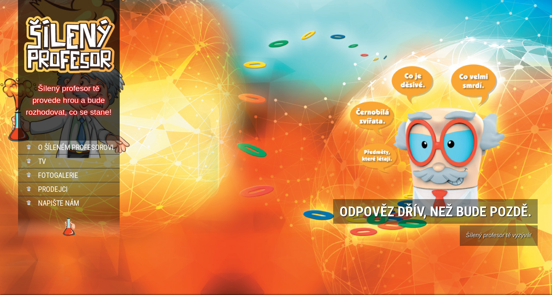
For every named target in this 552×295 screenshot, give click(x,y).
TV (42, 161)
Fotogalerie (58, 175)
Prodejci (53, 189)
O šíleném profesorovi (76, 147)
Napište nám (58, 203)
